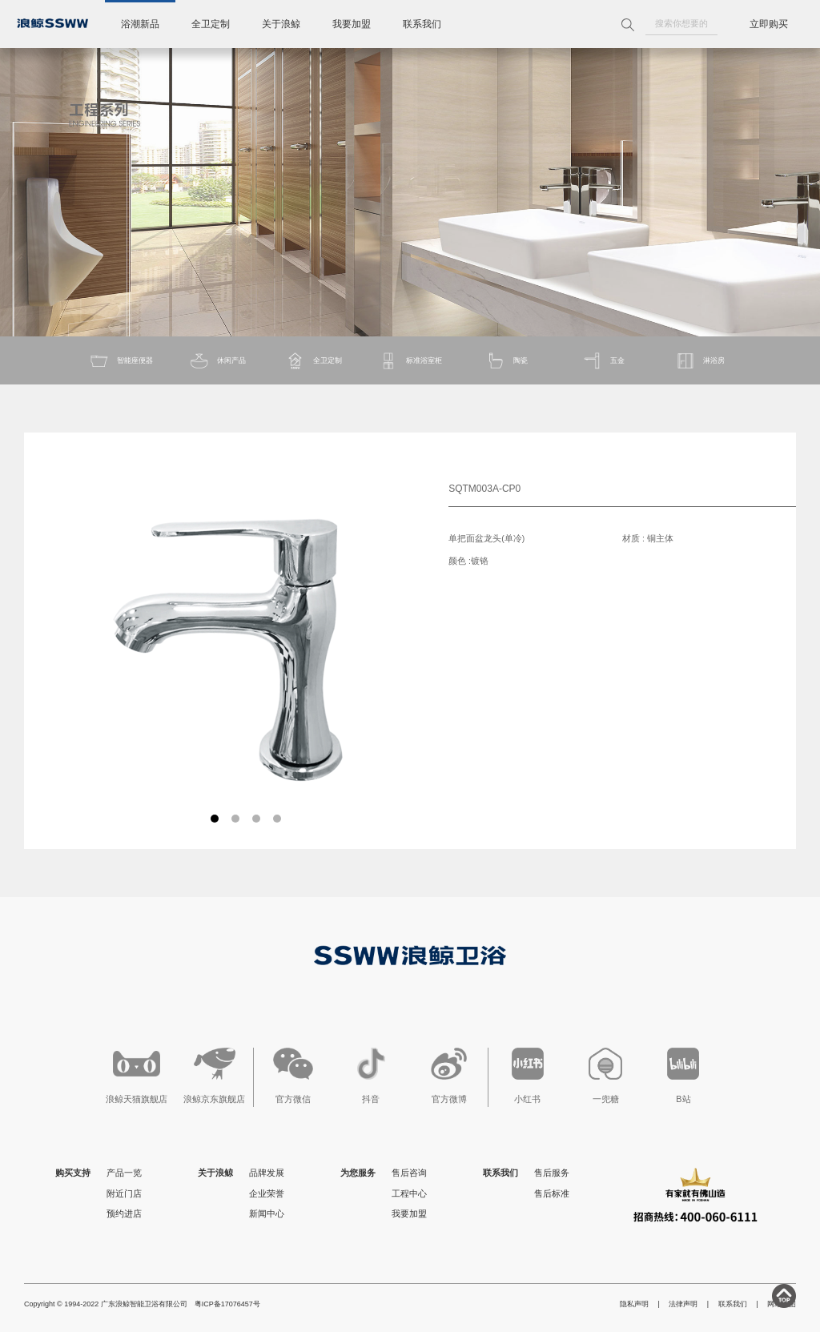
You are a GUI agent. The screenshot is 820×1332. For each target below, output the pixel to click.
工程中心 (409, 1193)
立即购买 (769, 24)
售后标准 (551, 1193)
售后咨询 (409, 1172)
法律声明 (683, 1304)
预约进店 (124, 1213)
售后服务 (551, 1172)
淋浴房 (700, 361)
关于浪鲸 (281, 24)
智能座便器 (121, 361)
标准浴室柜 (410, 361)
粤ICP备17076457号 (227, 1304)
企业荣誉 (266, 1193)
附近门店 (124, 1193)
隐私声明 (634, 1304)
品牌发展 (266, 1172)
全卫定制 (210, 24)
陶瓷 (506, 361)
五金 (603, 361)
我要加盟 (351, 24)
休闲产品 (217, 361)
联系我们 (422, 24)
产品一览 (124, 1172)
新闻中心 (266, 1213)
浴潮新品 (140, 24)
